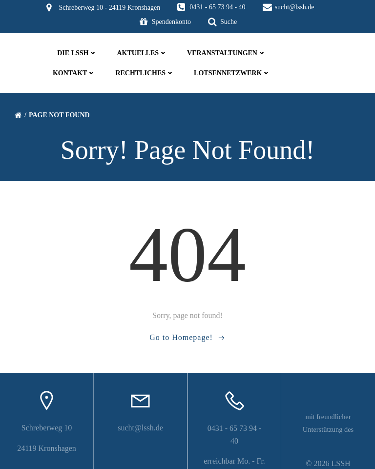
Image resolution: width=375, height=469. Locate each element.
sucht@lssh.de (140, 421)
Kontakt (74, 73)
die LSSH (77, 53)
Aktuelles (142, 53)
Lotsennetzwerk (231, 73)
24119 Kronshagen (46, 441)
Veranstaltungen (226, 53)
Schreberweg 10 (46, 421)
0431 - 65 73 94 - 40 (235, 421)
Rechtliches (144, 73)
